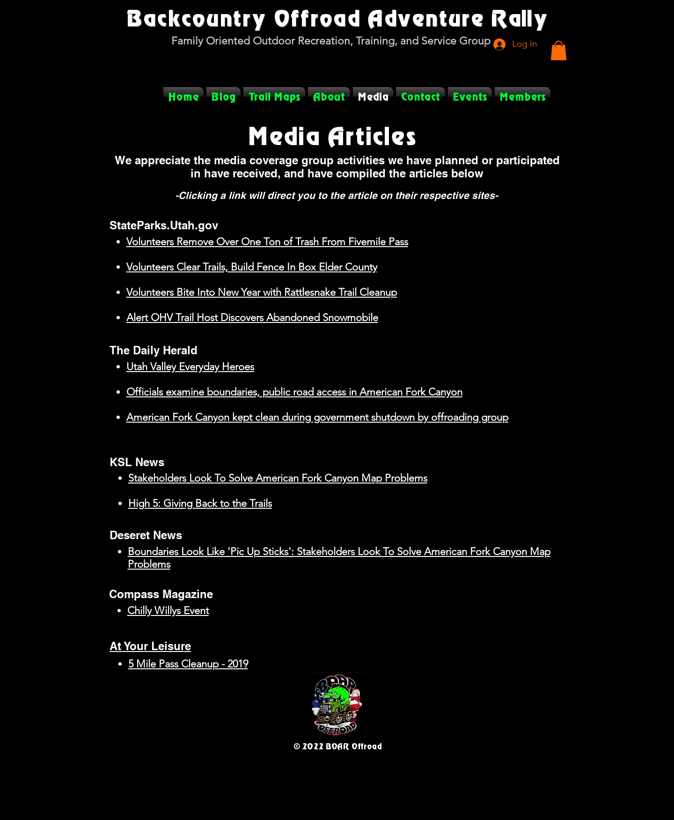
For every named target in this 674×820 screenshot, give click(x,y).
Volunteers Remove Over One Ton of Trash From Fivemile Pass (267, 241)
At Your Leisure (150, 645)
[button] (558, 50)
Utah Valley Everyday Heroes (190, 366)
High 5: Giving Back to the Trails (200, 503)
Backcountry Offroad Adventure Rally (337, 17)
